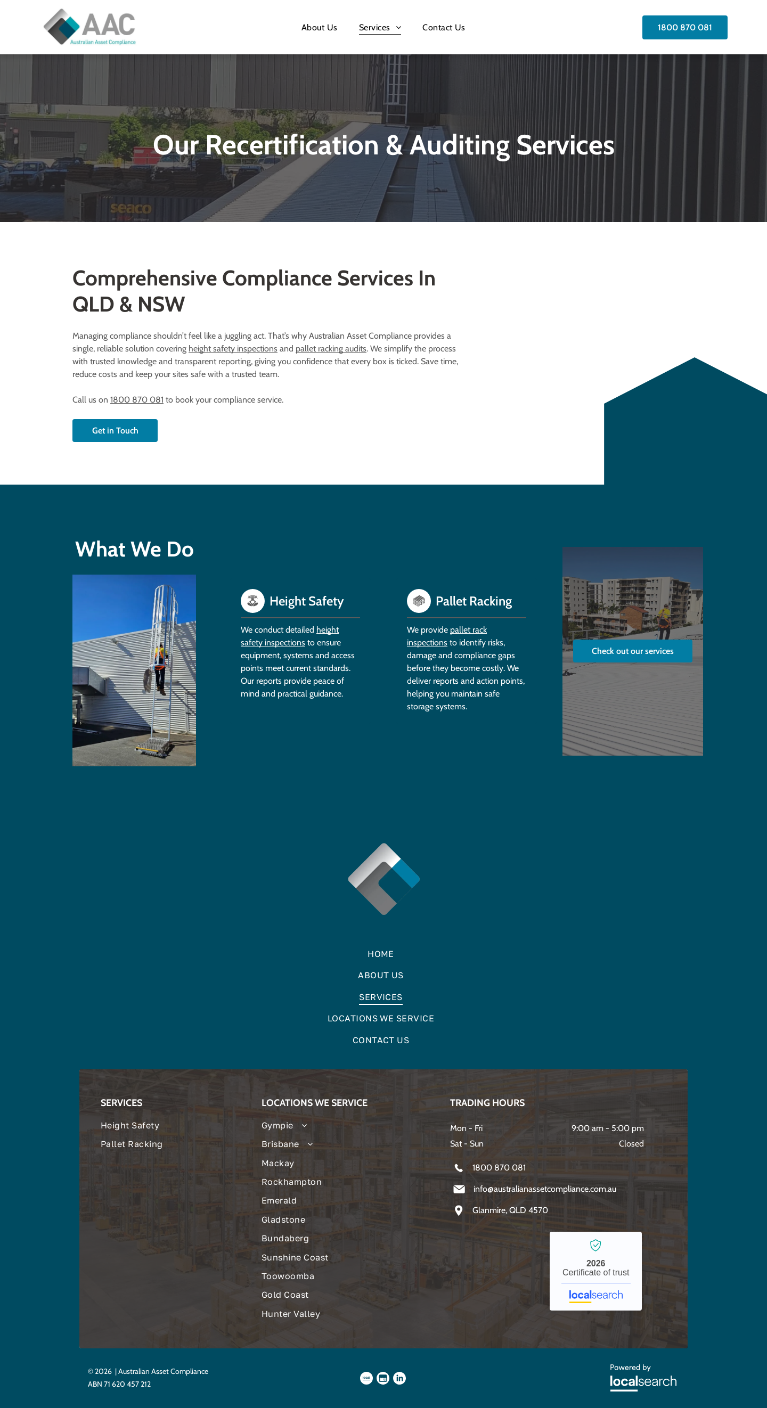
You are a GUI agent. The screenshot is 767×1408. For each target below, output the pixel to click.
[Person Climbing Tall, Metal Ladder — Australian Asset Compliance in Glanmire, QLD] (134, 670)
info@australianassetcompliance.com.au (545, 1189)
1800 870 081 (137, 400)
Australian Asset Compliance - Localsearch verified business (596, 1271)
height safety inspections (233, 348)
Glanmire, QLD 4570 (510, 1210)
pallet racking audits (331, 348)
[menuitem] (319, 27)
